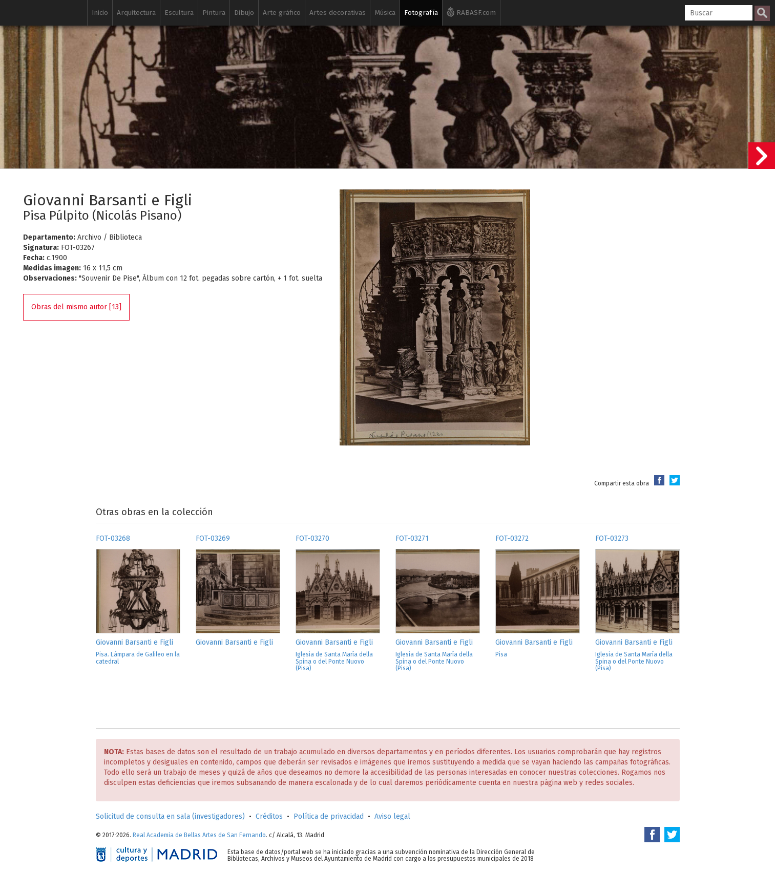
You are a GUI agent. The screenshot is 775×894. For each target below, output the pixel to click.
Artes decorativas (337, 12)
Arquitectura (136, 12)
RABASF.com (471, 12)
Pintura (213, 12)
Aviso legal (392, 816)
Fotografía (421, 12)
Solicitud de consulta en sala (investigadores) (170, 816)
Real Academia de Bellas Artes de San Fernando (199, 835)
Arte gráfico (282, 12)
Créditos (269, 816)
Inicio (100, 12)
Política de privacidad (329, 816)
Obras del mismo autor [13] (76, 307)
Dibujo (244, 12)
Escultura (179, 12)
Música (384, 12)
